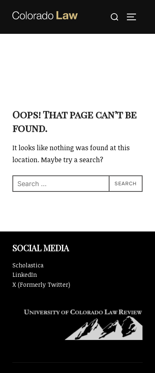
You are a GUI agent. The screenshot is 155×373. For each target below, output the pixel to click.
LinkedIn (24, 275)
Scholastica (27, 265)
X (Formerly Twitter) (41, 284)
